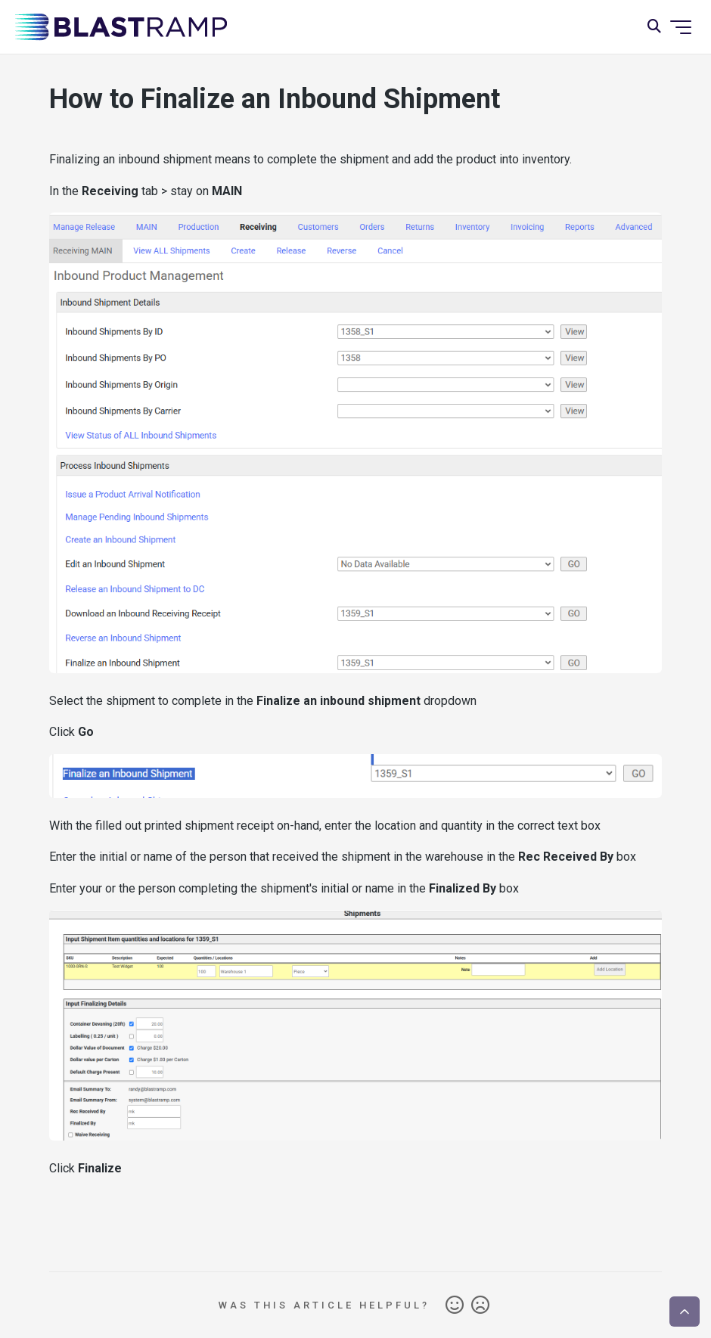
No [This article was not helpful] (480, 1305)
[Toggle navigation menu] (681, 27)
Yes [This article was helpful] (455, 1305)
